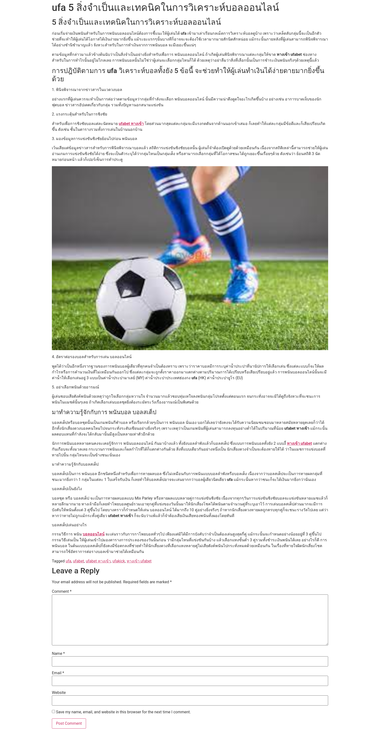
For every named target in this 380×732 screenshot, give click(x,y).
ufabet (78, 561)
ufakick (118, 561)
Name (58, 654)
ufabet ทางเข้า (131, 123)
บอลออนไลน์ (93, 534)
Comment (61, 591)
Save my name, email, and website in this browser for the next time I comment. (123, 712)
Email (58, 673)
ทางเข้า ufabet (299, 443)
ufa (68, 561)
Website (59, 693)
